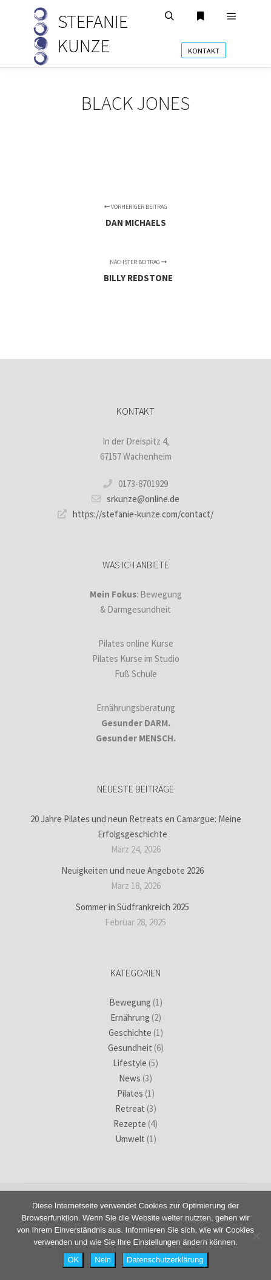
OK (73, 1259)
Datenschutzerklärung (165, 1259)
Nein (103, 1259)
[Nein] (256, 1236)
